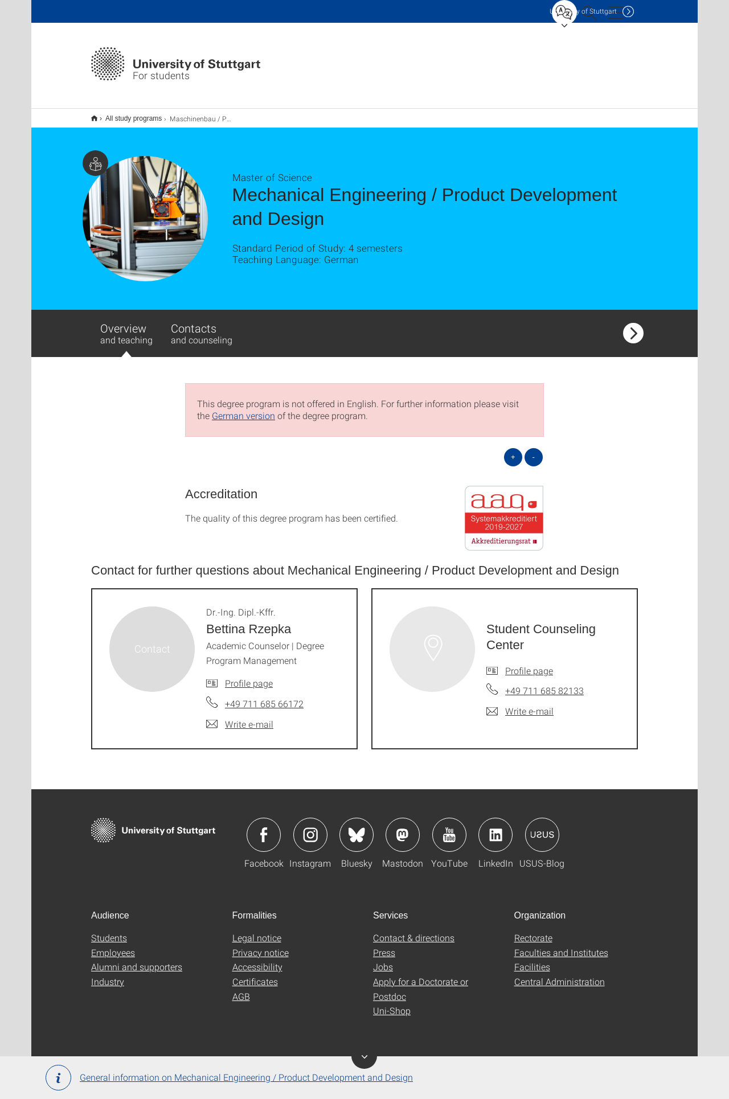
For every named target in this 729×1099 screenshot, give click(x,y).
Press (384, 945)
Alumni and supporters (136, 959)
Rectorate (533, 930)
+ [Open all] (513, 449)
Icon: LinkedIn (495, 827)
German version (243, 408)
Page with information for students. (95, 156)
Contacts (201, 325)
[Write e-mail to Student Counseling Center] (520, 703)
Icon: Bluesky (356, 827)
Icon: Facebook (264, 827)
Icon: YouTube (449, 827)
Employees (113, 945)
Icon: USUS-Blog (542, 827)
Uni (583, 11)
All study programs (127, 114)
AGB (241, 989)
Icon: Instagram (310, 827)
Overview (126, 331)
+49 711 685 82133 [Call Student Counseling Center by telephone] (544, 683)
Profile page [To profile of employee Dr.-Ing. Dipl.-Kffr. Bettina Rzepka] (249, 676)
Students (109, 930)
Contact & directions (413, 930)
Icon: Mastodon (403, 827)
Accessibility (257, 959)
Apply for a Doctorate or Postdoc (420, 981)
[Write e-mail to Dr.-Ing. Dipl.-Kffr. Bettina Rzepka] (239, 717)
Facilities (532, 959)
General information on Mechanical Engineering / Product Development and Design (229, 1077)
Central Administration (559, 974)
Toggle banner (364, 1056)
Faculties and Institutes (561, 945)
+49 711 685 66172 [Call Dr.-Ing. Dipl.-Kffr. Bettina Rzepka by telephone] (264, 696)
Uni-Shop (392, 1003)
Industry (107, 974)
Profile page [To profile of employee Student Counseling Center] (529, 663)
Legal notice (256, 930)
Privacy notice (260, 945)
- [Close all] (534, 449)
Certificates (255, 974)
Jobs (383, 959)
